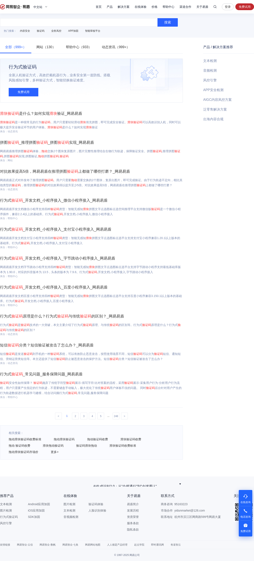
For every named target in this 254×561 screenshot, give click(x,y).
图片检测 (6, 510)
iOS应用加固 (36, 510)
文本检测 (210, 61)
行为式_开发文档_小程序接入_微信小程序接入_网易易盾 (54, 200)
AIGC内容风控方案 (217, 99)
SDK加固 (34, 517)
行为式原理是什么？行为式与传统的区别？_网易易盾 (62, 316)
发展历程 (133, 510)
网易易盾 (15, 6)
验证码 (40, 30)
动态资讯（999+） (116, 47)
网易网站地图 (92, 544)
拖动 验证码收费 (19, 445)
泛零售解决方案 (215, 109)
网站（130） (46, 47)
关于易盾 (202, 6)
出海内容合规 (213, 119)
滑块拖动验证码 (53, 445)
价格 (154, 6)
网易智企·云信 (25, 544)
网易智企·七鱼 (70, 544)
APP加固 (73, 30)
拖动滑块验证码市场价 (23, 452)
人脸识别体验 (97, 510)
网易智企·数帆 (47, 544)
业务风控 (56, 30)
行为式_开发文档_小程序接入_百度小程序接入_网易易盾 (54, 287)
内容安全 (25, 30)
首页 (99, 6)
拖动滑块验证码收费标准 (25, 439)
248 (116, 416)
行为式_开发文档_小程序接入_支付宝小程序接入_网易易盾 (55, 229)
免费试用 (245, 6)
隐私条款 (133, 529)
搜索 (215, 6)
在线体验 (140, 6)
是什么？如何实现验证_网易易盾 (41, 113)
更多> (54, 452)
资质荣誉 (133, 517)
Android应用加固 (39, 504)
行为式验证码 (9, 517)
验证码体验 (95, 504)
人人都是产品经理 (117, 544)
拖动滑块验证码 (64, 439)
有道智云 (176, 544)
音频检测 (210, 70)
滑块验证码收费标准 (122, 445)
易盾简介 (133, 504)
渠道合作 (185, 6)
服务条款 (133, 523)
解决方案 (124, 6)
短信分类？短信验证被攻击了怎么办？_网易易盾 (47, 345)
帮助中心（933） (79, 47)
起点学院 (139, 544)
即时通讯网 (157, 544)
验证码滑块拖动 (86, 445)
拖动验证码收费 (97, 439)
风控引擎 (210, 80)
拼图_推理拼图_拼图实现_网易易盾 (47, 142)
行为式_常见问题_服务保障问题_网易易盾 (41, 374)
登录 (228, 6)
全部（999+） (15, 47)
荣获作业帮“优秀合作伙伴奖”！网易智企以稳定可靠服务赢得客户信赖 (125, 484)
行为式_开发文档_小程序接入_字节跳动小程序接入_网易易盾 (57, 258)
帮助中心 (168, 6)
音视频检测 (71, 517)
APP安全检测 (213, 90)
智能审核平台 (92, 30)
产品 (110, 6)
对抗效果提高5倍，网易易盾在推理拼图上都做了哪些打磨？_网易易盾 (65, 171)
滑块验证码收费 (130, 439)
